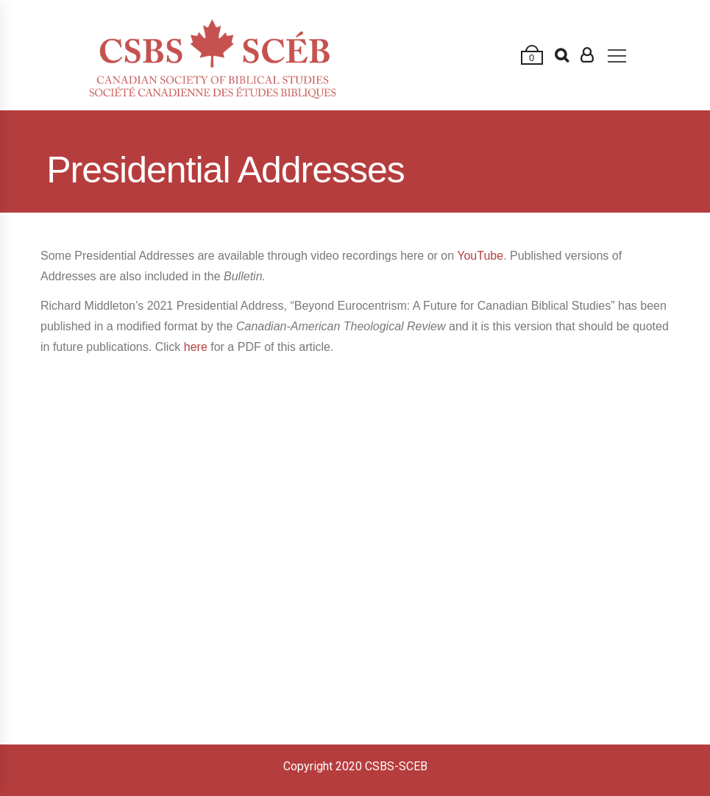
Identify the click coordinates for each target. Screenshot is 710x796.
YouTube (480, 255)
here (195, 347)
